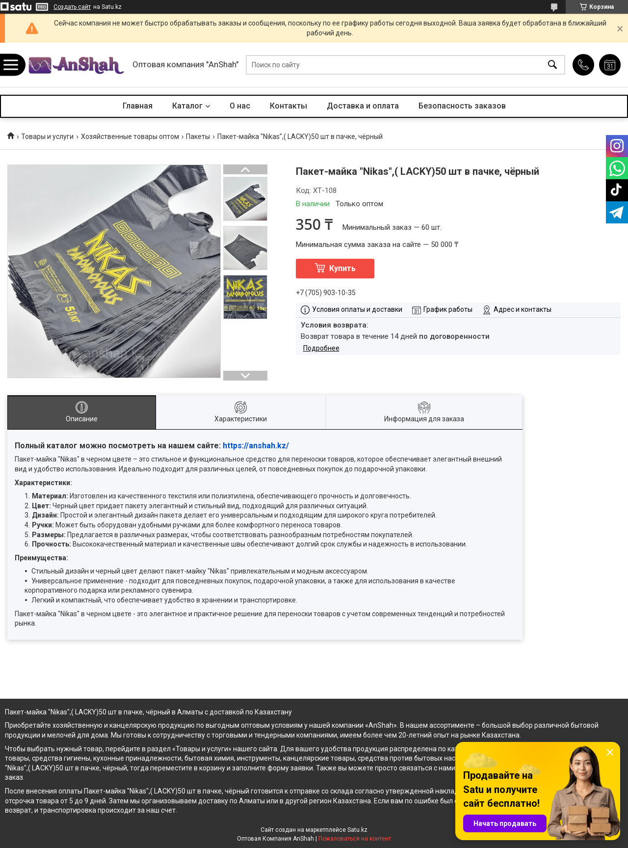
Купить (342, 268)
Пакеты (198, 136)
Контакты (288, 105)
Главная (138, 105)
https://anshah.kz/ (256, 445)
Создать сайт (72, 6)
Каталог (187, 105)
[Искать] (552, 65)
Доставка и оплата (363, 105)
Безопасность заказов (462, 105)
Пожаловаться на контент (354, 838)
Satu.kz (357, 829)
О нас (240, 105)
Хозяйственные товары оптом (130, 136)
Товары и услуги (47, 136)
